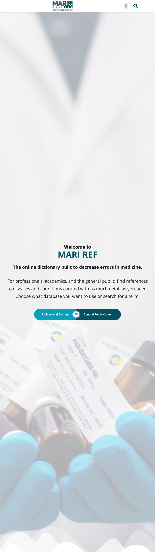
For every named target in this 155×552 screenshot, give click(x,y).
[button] (126, 6)
